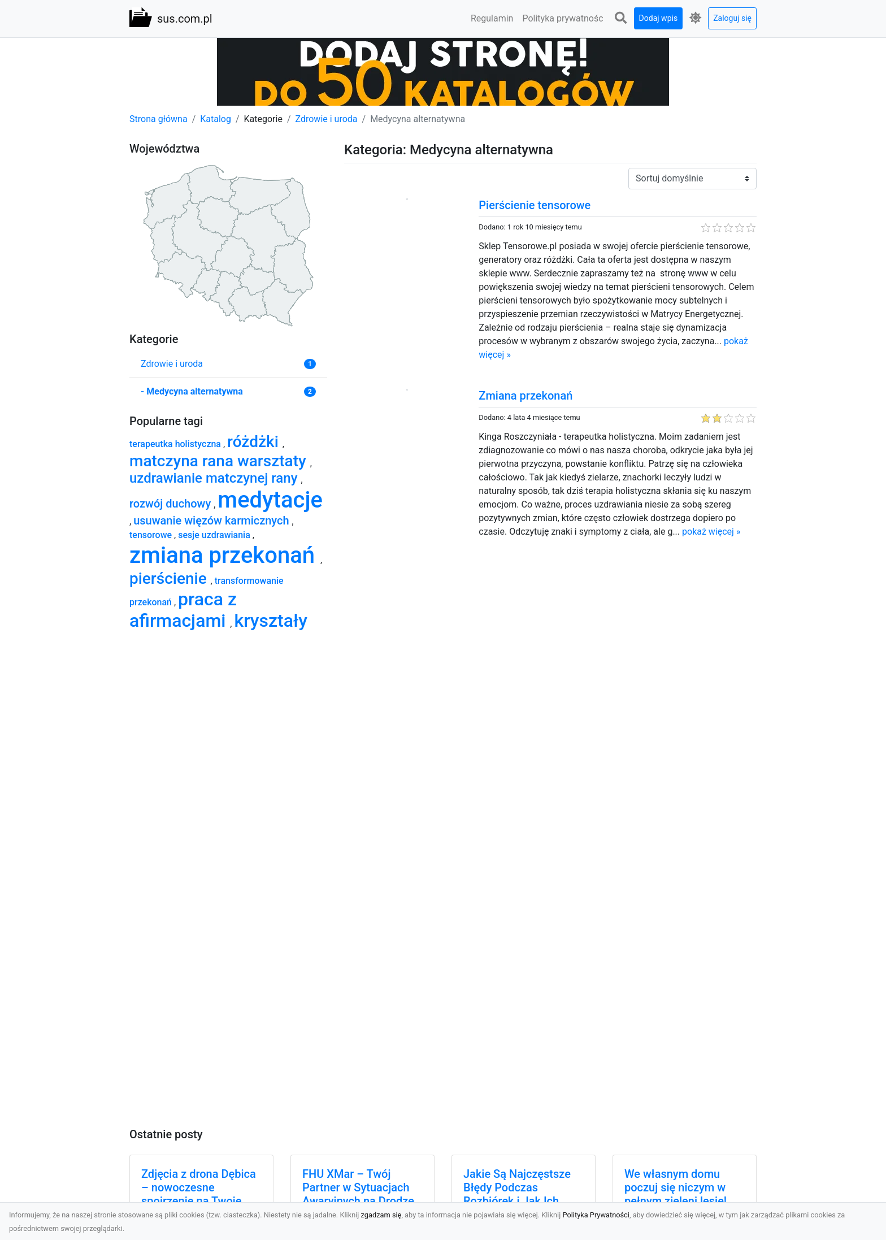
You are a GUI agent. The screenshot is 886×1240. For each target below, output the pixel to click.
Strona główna (158, 119)
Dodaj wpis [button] (658, 18)
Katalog (215, 119)
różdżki (255, 441)
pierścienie (170, 578)
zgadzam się (381, 1215)
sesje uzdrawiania (215, 535)
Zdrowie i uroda (327, 119)
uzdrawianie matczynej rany (215, 478)
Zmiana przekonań (525, 395)
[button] (621, 18)
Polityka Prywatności (595, 1215)
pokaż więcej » (711, 531)
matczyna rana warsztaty (219, 461)
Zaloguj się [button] (732, 18)
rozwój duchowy (171, 503)
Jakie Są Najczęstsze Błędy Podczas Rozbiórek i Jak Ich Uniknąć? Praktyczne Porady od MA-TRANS (519, 1201)
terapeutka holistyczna (176, 444)
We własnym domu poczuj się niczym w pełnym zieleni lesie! (675, 1187)
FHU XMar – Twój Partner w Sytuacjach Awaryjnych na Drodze (358, 1187)
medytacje (270, 500)
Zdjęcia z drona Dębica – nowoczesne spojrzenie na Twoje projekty (198, 1194)
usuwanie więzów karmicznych (212, 520)
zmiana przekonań (224, 555)
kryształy (270, 620)
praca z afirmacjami (183, 609)
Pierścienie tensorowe (534, 205)
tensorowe (151, 535)
